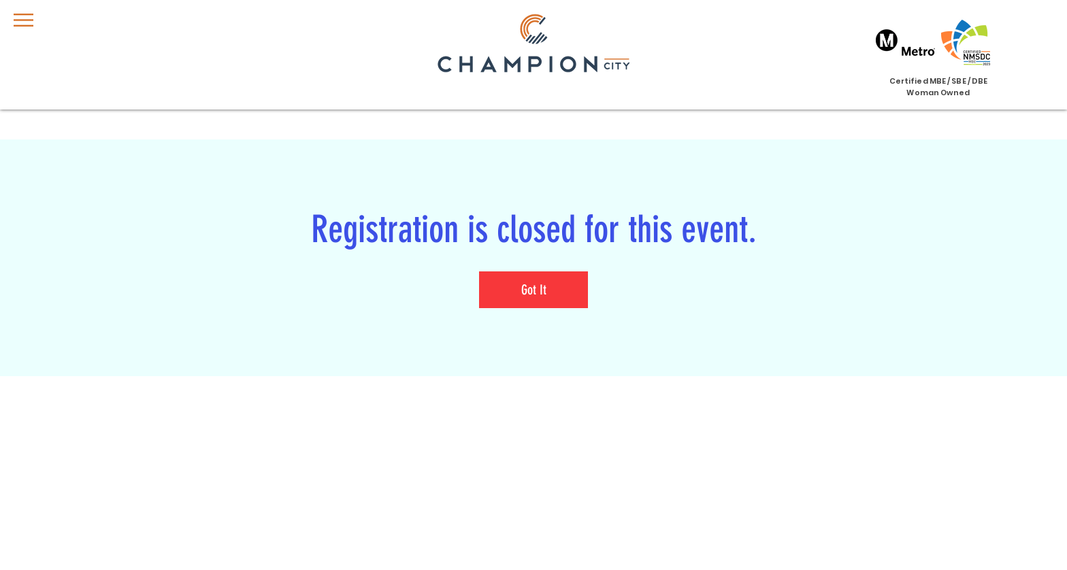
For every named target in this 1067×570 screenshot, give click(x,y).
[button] (23, 20)
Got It (533, 290)
